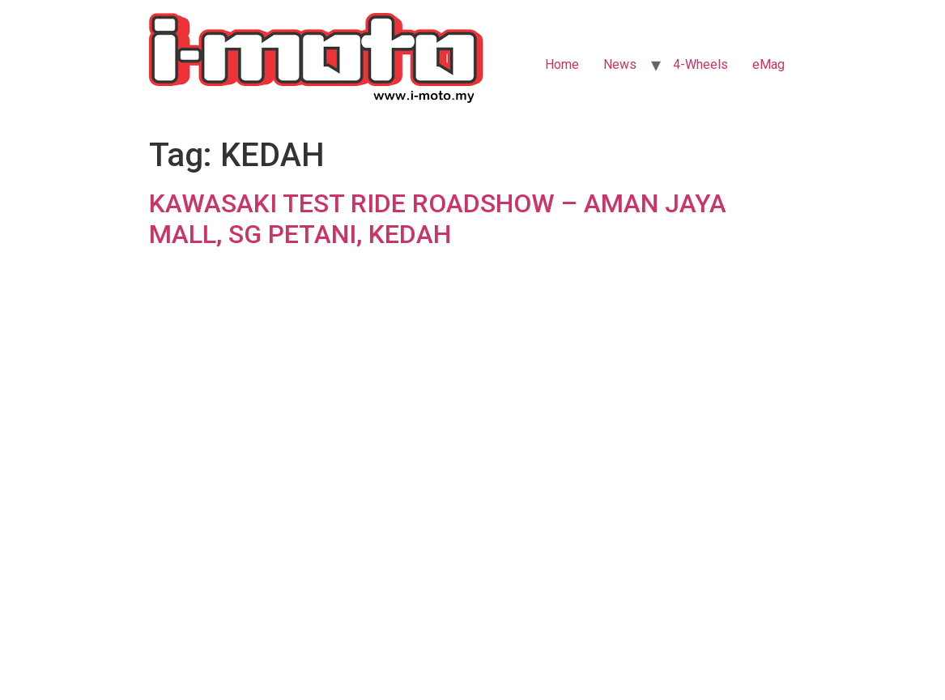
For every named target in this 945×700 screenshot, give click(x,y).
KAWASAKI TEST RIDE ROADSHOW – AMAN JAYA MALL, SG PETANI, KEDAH (437, 219)
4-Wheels (700, 64)
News (619, 64)
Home (562, 64)
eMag (768, 64)
